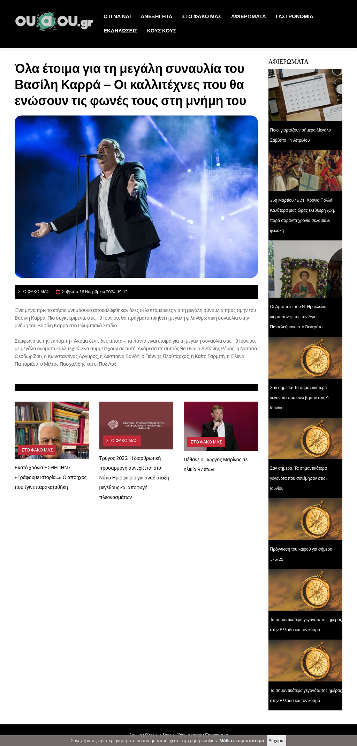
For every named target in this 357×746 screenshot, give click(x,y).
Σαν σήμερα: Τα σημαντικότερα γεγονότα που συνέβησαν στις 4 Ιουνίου (299, 478)
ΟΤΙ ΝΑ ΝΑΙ (117, 16)
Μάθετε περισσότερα (241, 742)
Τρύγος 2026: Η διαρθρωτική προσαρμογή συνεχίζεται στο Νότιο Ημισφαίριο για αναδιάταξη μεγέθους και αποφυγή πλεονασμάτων (134, 477)
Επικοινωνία (216, 735)
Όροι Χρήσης (189, 735)
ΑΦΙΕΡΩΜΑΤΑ (248, 16)
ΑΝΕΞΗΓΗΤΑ (157, 16)
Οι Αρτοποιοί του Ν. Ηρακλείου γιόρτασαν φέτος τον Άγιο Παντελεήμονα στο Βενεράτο (298, 316)
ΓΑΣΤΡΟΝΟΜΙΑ (294, 16)
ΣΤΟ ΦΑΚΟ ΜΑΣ (201, 16)
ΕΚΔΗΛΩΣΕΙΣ (120, 31)
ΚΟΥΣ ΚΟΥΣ (161, 31)
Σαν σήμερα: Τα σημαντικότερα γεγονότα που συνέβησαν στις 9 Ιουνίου (299, 397)
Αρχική (135, 735)
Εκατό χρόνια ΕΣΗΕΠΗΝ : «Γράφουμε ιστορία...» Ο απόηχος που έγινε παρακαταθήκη (50, 477)
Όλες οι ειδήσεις (159, 735)
